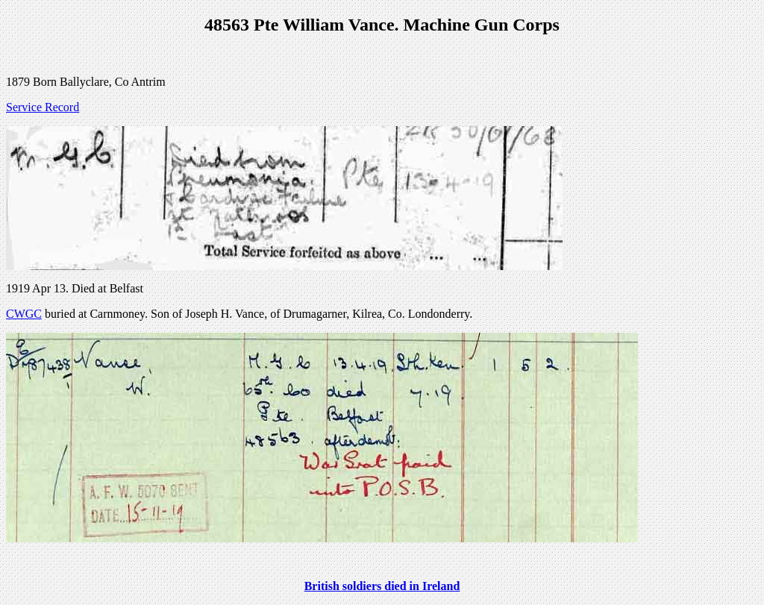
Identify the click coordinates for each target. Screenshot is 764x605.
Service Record (42, 107)
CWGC (24, 313)
